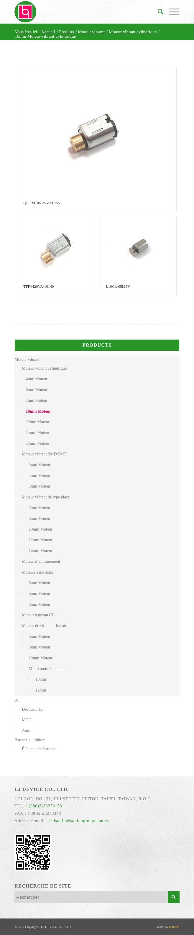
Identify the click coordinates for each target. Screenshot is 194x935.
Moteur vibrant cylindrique (44, 368)
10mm (40, 679)
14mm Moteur (40, 551)
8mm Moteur (39, 518)
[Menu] (171, 12)
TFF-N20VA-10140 (38, 286)
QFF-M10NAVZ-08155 (41, 203)
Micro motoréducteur (46, 668)
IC (16, 700)
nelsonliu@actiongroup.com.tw (79, 821)
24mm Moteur (38, 443)
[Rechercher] (157, 12)
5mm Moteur (39, 486)
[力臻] (80, 12)
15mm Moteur (38, 432)
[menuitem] (157, 12)
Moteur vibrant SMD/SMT (44, 454)
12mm (40, 690)
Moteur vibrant (26, 359)
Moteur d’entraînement (41, 561)
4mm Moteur (36, 379)
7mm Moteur (36, 400)
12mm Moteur (38, 422)
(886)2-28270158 (45, 806)
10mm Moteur (38, 411)
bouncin (174, 927)
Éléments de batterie (38, 749)
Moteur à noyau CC (38, 615)
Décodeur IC (32, 709)
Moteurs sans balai (37, 572)
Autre (26, 730)
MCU (26, 720)
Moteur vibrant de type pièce (46, 497)
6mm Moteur (36, 390)
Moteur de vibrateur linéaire (45, 625)
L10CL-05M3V (118, 286)
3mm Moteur (39, 465)
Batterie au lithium (29, 740)
